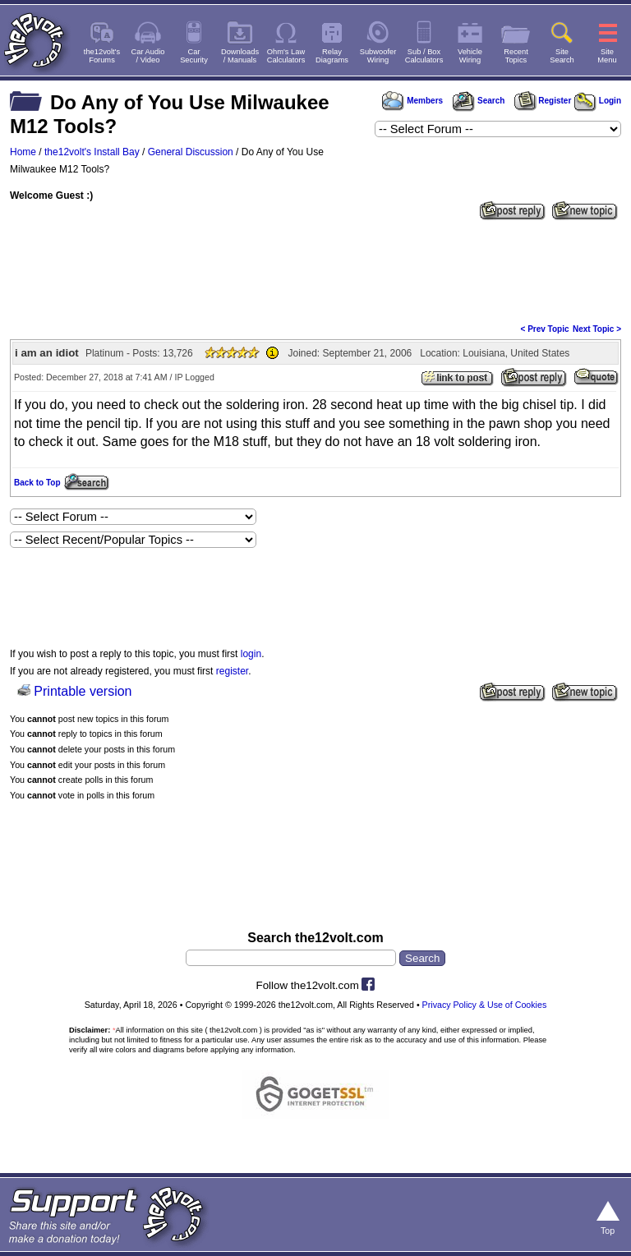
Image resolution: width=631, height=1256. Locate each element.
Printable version (82, 691)
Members (412, 100)
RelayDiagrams (332, 56)
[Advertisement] (315, 270)
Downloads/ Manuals (240, 56)
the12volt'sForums (102, 56)
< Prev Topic (545, 329)
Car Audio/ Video (148, 56)
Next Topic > (597, 329)
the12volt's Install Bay (92, 152)
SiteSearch (562, 56)
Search (478, 100)
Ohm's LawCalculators (286, 56)
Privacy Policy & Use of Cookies (484, 1005)
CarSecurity (194, 56)
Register (543, 100)
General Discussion (190, 152)
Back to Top (37, 482)
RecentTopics (516, 56)
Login (597, 100)
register (232, 671)
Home (23, 152)
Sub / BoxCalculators (424, 56)
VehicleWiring (470, 56)
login (251, 654)
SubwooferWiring (378, 56)
